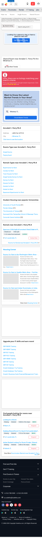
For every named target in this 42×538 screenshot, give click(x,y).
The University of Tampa (12, 211)
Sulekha (6, 4)
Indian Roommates (7, 18)
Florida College (9, 208)
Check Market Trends (21, 117)
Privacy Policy (7, 519)
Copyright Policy (31, 519)
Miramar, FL (16, 136)
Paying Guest (7, 155)
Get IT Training (21, 469)
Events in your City (9, 479)
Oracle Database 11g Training (12, 368)
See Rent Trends (11, 66)
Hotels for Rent (8, 189)
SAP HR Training (8, 362)
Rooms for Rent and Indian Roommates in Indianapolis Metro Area (21, 288)
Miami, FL (7, 426)
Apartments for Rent (10, 167)
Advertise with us (19, 519)
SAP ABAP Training (9, 349)
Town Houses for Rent (10, 174)
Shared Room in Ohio (20, 18)
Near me (4, 14)
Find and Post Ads (21, 464)
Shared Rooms (35, 14)
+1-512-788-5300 (9, 493)
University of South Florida (13, 205)
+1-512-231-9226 (21, 493)
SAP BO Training (8, 352)
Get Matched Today (21, 40)
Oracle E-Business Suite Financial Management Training (21, 374)
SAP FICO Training (9, 355)
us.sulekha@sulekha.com (12, 498)
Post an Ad (12, 84)
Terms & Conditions (24, 517)
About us (4, 517)
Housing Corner (9, 249)
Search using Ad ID (24, 27)
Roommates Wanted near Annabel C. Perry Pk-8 (25, 454)
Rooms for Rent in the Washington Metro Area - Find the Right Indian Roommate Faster (21, 255)
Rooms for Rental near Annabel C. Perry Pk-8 (23, 243)
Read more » (10, 267)
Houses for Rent (8, 183)
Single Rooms (22, 14)
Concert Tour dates (27, 479)
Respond (33, 426)
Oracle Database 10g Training (12, 371)
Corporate (21, 486)
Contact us (13, 517)
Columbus (11, 1)
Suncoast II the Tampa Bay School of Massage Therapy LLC (21, 214)
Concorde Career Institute (13, 217)
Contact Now (33, 238)
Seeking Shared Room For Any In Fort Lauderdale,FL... (21, 431)
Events (3, 10)
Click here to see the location (13, 139)
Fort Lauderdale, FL (10, 238)
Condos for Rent (8, 171)
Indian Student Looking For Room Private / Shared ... (21, 442)
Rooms (12, 14)
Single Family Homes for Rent (12, 177)
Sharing (6, 422)
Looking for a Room (10, 420)
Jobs (37, 10)
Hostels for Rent (8, 186)
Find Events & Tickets (21, 474)
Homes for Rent (8, 180)
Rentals (21, 10)
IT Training (30, 10)
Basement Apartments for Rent (13, 192)
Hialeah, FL (7, 448)
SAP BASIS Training (9, 346)
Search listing (8, 26)
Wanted (13, 422)
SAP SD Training (8, 365)
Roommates (12, 10)
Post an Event (25, 482)
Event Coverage (8, 482)
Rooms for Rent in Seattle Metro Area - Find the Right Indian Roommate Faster (21, 272)
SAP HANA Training (9, 358)
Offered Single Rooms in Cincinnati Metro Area (19, 19)
